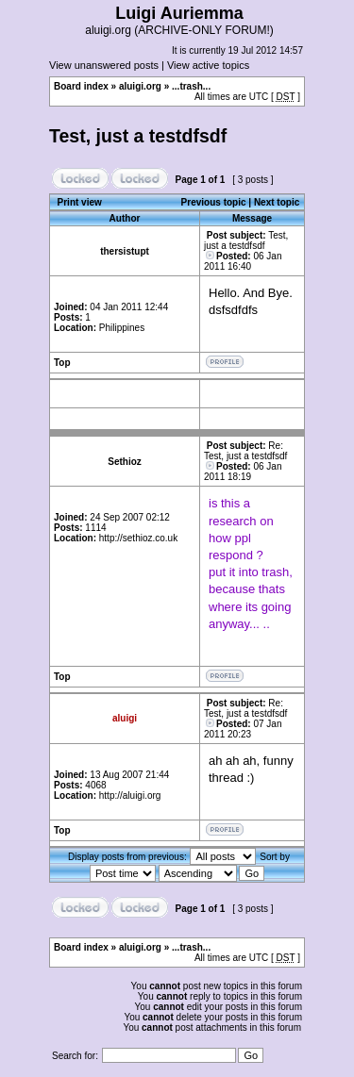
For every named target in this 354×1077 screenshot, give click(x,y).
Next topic (276, 202)
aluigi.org (140, 86)
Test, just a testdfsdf (138, 135)
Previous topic (213, 202)
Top (62, 362)
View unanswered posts (104, 65)
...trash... (191, 86)
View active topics (208, 65)
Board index (81, 86)
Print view (80, 202)
